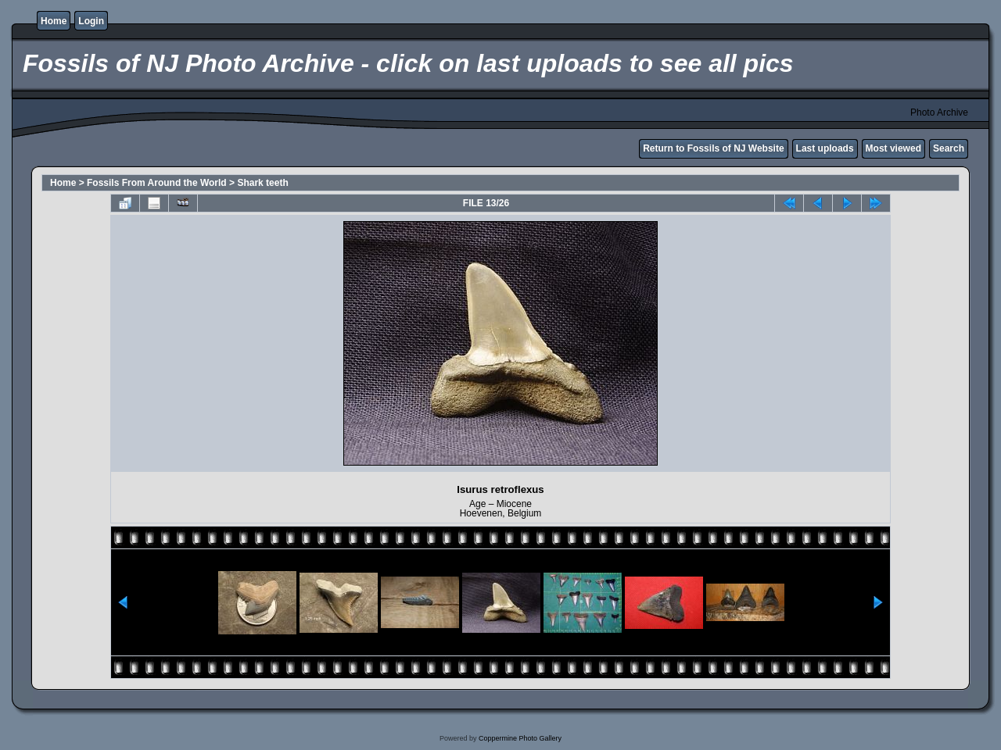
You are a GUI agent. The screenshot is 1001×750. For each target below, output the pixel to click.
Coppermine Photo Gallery (520, 738)
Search (948, 148)
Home (53, 21)
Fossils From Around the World (157, 182)
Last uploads (825, 148)
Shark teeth (262, 182)
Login (91, 21)
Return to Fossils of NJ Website (713, 148)
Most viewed (893, 148)
